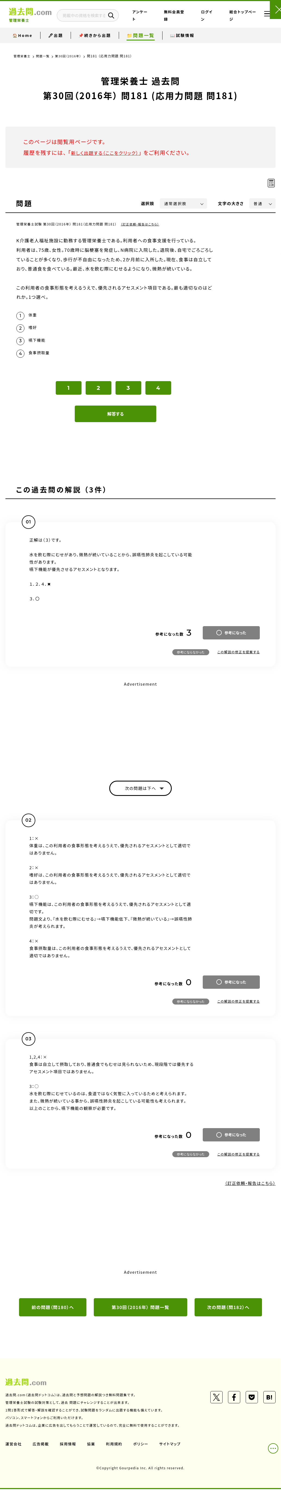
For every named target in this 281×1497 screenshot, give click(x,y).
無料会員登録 (189, 20)
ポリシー (143, 1451)
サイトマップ (173, 1451)
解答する (115, 419)
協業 (93, 1451)
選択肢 (148, 203)
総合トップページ (235, 20)
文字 (231, 203)
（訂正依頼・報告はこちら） (141, 224)
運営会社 (13, 1451)
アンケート (167, 20)
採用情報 (69, 1451)
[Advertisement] (140, 732)
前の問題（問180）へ (52, 1314)
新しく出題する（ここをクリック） (110, 152)
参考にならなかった (191, 657)
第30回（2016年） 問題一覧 (140, 1314)
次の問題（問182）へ (228, 1314)
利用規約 (116, 1451)
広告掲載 (41, 1451)
